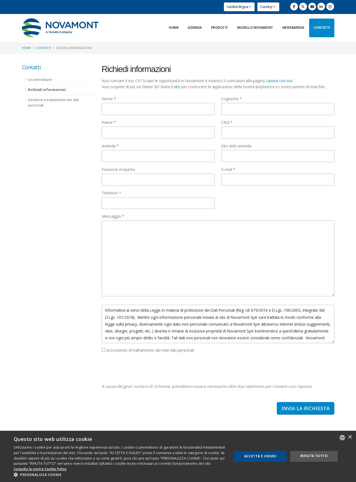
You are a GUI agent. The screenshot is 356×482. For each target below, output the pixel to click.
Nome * (109, 98)
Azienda (195, 27)
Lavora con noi (279, 80)
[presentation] (143, 368)
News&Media (293, 27)
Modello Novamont (255, 27)
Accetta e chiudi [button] (260, 456)
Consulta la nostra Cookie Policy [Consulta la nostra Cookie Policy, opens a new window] (40, 469)
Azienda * (110, 145)
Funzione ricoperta (118, 169)
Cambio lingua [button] (239, 6)
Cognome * (231, 98)
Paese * (109, 122)
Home (173, 27)
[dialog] (178, 456)
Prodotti (219, 27)
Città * (227, 122)
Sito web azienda (236, 145)
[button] (120, 475)
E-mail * (228, 169)
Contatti (322, 27)
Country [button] (268, 6)
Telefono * (111, 193)
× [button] (350, 437)
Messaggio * (113, 216)
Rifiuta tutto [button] (313, 456)
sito (177, 86)
